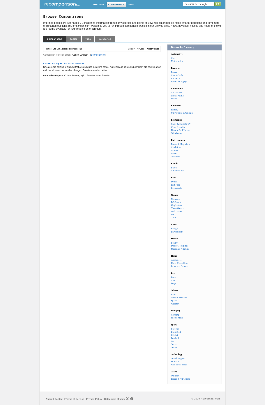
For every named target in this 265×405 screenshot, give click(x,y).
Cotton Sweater (71, 75)
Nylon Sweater (88, 75)
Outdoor (175, 375)
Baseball (175, 328)
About (49, 399)
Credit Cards (177, 75)
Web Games (176, 211)
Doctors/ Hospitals (179, 245)
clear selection (98, 55)
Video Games (177, 208)
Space (174, 300)
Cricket (174, 335)
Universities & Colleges (182, 113)
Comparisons (54, 39)
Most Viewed (153, 49)
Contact (59, 399)
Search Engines (178, 358)
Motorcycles (177, 61)
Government (177, 92)
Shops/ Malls (177, 317)
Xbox (173, 217)
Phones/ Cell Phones (180, 130)
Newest (140, 49)
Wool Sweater (103, 75)
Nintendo (175, 199)
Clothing (175, 315)
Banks (174, 72)
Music (174, 153)
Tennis (174, 347)
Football (175, 338)
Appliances (176, 260)
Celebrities (176, 147)
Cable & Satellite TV (181, 124)
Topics (73, 39)
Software (175, 361)
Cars (173, 58)
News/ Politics (178, 95)
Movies (174, 150)
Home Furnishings (179, 263)
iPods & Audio (178, 127)
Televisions (176, 133)
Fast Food (175, 185)
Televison (175, 156)
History (174, 109)
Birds (173, 277)
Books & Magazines (180, 144)
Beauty (174, 243)
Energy (174, 228)
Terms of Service (74, 399)
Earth (173, 294)
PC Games (176, 202)
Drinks (174, 181)
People (174, 98)
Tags (88, 39)
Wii (172, 214)
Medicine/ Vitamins (180, 249)
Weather (175, 303)
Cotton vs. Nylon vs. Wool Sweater (64, 63)
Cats (173, 280)
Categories (105, 39)
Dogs (173, 283)
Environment (177, 231)
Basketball (176, 332)
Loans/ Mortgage (179, 81)
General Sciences (179, 297)
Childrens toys (178, 170)
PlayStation (176, 205)
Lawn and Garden (179, 266)
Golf (173, 341)
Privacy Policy (94, 399)
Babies (174, 167)
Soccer (174, 344)
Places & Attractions (180, 379)
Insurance (175, 78)
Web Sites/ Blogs (179, 364)
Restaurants (176, 188)
